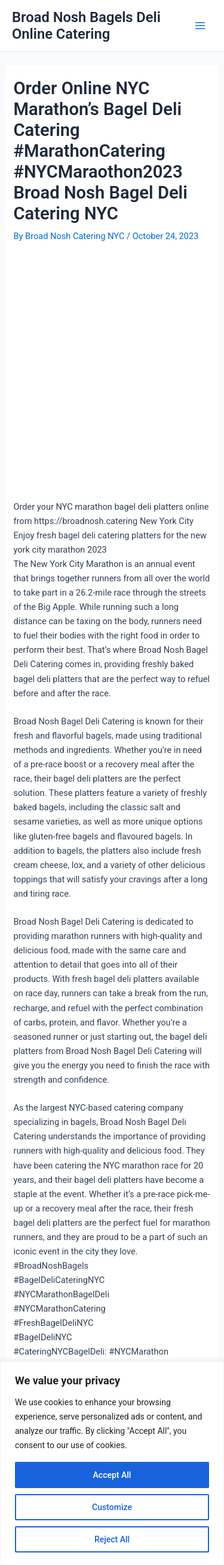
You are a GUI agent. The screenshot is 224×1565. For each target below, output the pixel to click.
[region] (112, 1463)
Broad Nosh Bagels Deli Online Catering (86, 25)
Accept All (112, 1475)
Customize (112, 1507)
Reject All (112, 1539)
